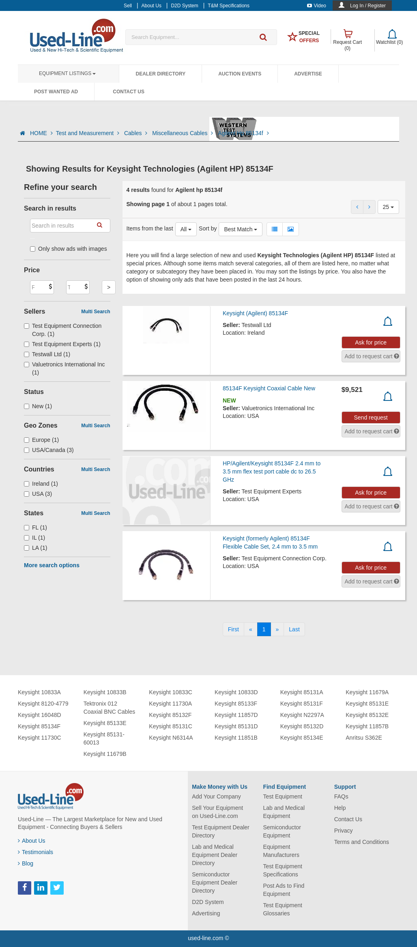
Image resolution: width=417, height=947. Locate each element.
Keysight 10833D (236, 692)
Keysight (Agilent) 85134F (255, 313)
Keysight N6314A (171, 737)
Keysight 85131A (301, 692)
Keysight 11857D (236, 715)
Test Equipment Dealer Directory (220, 831)
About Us (31, 840)
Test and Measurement (88, 133)
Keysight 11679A (367, 692)
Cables (136, 133)
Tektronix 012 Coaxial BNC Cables (109, 707)
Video (316, 6)
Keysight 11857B (367, 726)
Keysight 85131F (301, 703)
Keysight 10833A (39, 692)
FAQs (341, 796)
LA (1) (35, 548)
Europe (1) (41, 440)
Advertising (206, 913)
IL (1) (34, 537)
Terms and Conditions (361, 842)
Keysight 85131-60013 (104, 738)
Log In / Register (368, 6)
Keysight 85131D (236, 726)
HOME (41, 133)
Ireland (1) (41, 483)
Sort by (208, 228)
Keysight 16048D (39, 715)
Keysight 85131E (367, 703)
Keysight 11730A (170, 703)
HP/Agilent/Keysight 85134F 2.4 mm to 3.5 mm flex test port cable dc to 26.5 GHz (271, 471)
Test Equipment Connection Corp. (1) (62, 330)
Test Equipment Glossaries (282, 909)
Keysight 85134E (301, 737)
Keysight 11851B (236, 737)
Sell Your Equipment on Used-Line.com (217, 812)
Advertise (308, 74)
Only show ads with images (68, 248)
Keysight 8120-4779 (43, 703)
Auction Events (239, 74)
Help (340, 808)
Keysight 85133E (105, 723)
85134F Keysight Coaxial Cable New (269, 388)
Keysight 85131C (170, 726)
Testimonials (35, 852)
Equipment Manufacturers (281, 851)
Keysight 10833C (170, 692)
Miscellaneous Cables (183, 133)
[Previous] (251, 629)
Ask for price (371, 342)
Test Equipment (282, 796)
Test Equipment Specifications (282, 870)
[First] (233, 629)
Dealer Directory (160, 74)
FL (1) (35, 527)
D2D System (208, 902)
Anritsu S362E (364, 737)
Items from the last (150, 228)
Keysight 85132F (170, 715)
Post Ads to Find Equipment (283, 889)
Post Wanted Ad (56, 92)
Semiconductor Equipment (282, 831)
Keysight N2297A (302, 715)
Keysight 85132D (302, 726)
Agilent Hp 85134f (243, 133)
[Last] (294, 629)
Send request (370, 417)
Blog (25, 863)
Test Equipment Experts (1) (62, 344)
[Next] (277, 629)
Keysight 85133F (236, 703)
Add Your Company (216, 796)
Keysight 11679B (105, 754)
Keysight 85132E (367, 715)
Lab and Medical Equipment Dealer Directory (214, 855)
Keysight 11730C (39, 737)
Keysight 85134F (39, 726)
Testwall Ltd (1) (47, 354)
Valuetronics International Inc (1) (64, 368)
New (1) (38, 406)
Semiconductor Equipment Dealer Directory (214, 882)
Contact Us (128, 92)
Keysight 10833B (105, 692)
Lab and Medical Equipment (284, 812)
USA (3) (38, 494)
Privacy (343, 830)
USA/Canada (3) (49, 450)
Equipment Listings (67, 73)
